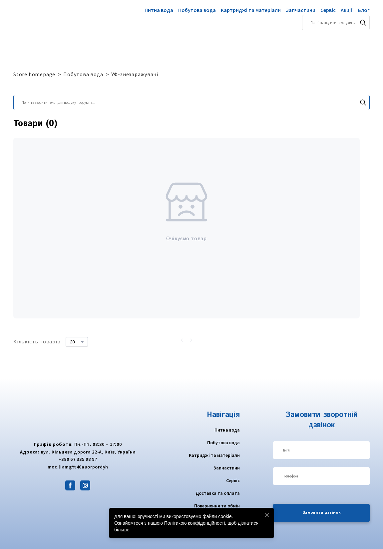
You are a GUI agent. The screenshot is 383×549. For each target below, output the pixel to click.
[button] (363, 23)
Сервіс (328, 10)
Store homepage (34, 74)
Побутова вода (197, 10)
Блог (364, 10)
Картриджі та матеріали (251, 10)
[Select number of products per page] (77, 341)
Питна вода (159, 10)
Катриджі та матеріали (214, 455)
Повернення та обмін (217, 506)
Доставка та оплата (217, 493)
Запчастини (300, 10)
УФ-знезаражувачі (134, 74)
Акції (347, 10)
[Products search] (336, 22)
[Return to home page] (39, 18)
